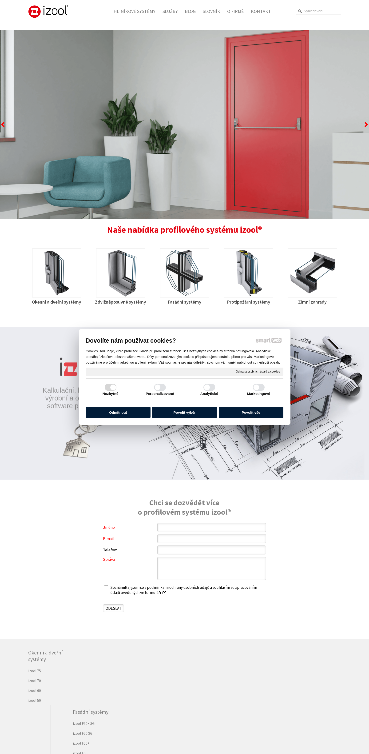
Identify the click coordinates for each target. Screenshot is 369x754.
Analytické (209, 394)
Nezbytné (110, 394)
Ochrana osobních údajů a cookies (258, 371)
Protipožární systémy (248, 302)
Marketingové (258, 394)
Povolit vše (251, 412)
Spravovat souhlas (247, 736)
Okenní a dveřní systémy (56, 302)
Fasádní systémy (184, 302)
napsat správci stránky (172, 736)
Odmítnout (118, 412)
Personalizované (160, 394)
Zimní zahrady (312, 302)
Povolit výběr (184, 412)
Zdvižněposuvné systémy (120, 302)
